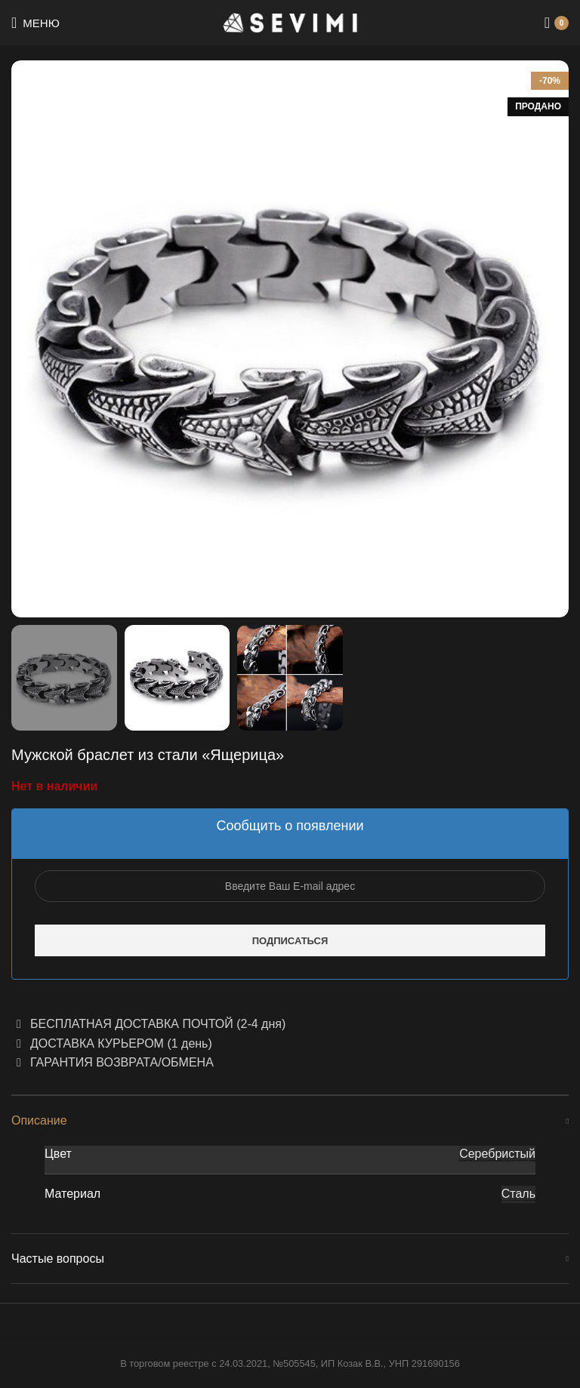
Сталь (518, 1193)
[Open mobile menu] (35, 23)
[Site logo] (290, 21)
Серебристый (497, 1153)
